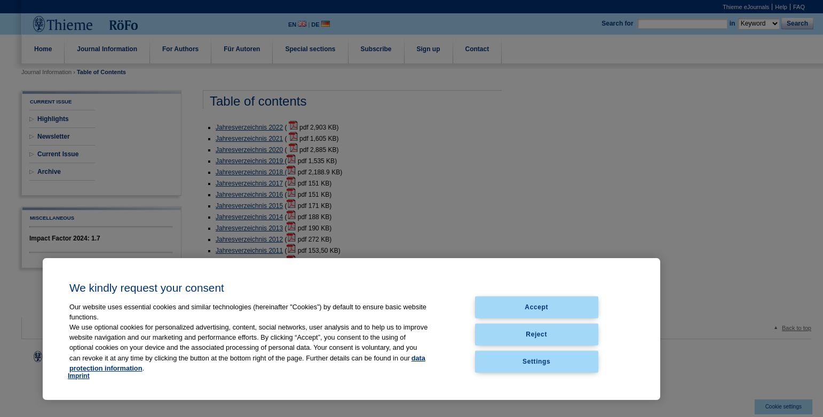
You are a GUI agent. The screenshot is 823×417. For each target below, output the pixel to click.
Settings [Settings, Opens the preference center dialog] (536, 361)
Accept (536, 307)
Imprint (79, 376)
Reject (536, 334)
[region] (351, 329)
